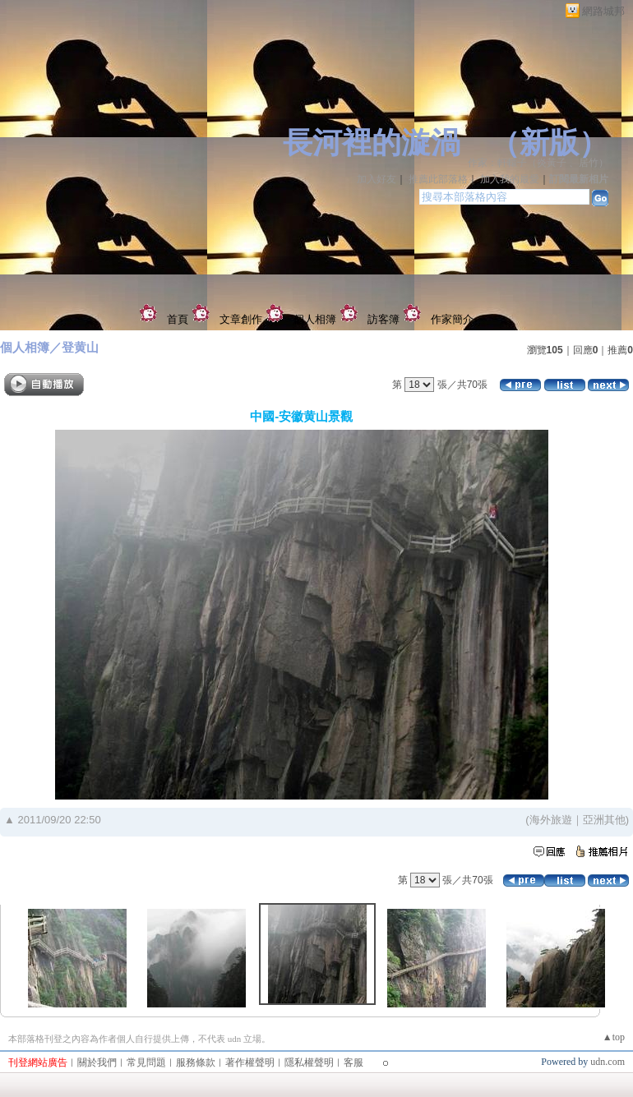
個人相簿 (314, 319)
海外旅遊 (550, 820)
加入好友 (376, 179)
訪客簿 (383, 319)
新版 (549, 143)
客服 (353, 1062)
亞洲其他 (604, 820)
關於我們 (97, 1062)
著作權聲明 (250, 1062)
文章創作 (240, 319)
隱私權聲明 (309, 1062)
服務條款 (195, 1062)
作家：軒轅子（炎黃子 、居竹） (538, 162)
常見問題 (146, 1062)
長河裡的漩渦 (371, 143)
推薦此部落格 (438, 179)
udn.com (607, 1061)
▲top (614, 1037)
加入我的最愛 (509, 179)
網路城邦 (603, 11)
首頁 (177, 319)
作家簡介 (452, 319)
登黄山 (80, 347)
